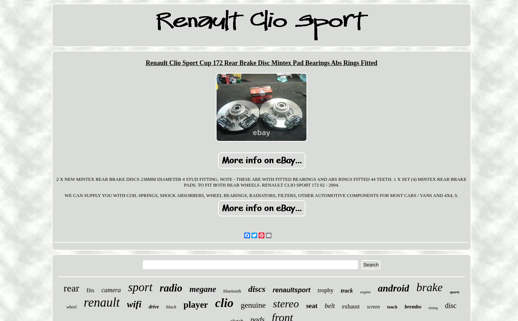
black (171, 306)
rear (71, 288)
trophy (325, 290)
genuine (253, 305)
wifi (134, 304)
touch (392, 306)
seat (312, 305)
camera (111, 290)
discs (256, 289)
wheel (72, 306)
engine (365, 292)
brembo (413, 306)
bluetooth (232, 291)
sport (140, 287)
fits (90, 290)
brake (429, 287)
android (393, 288)
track (347, 291)
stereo (286, 303)
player (195, 304)
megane (203, 289)
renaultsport (291, 290)
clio (224, 302)
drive (154, 306)
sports (454, 292)
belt (330, 305)
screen (373, 306)
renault (102, 302)
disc (450, 305)
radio (171, 288)
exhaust (351, 306)
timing (433, 308)
